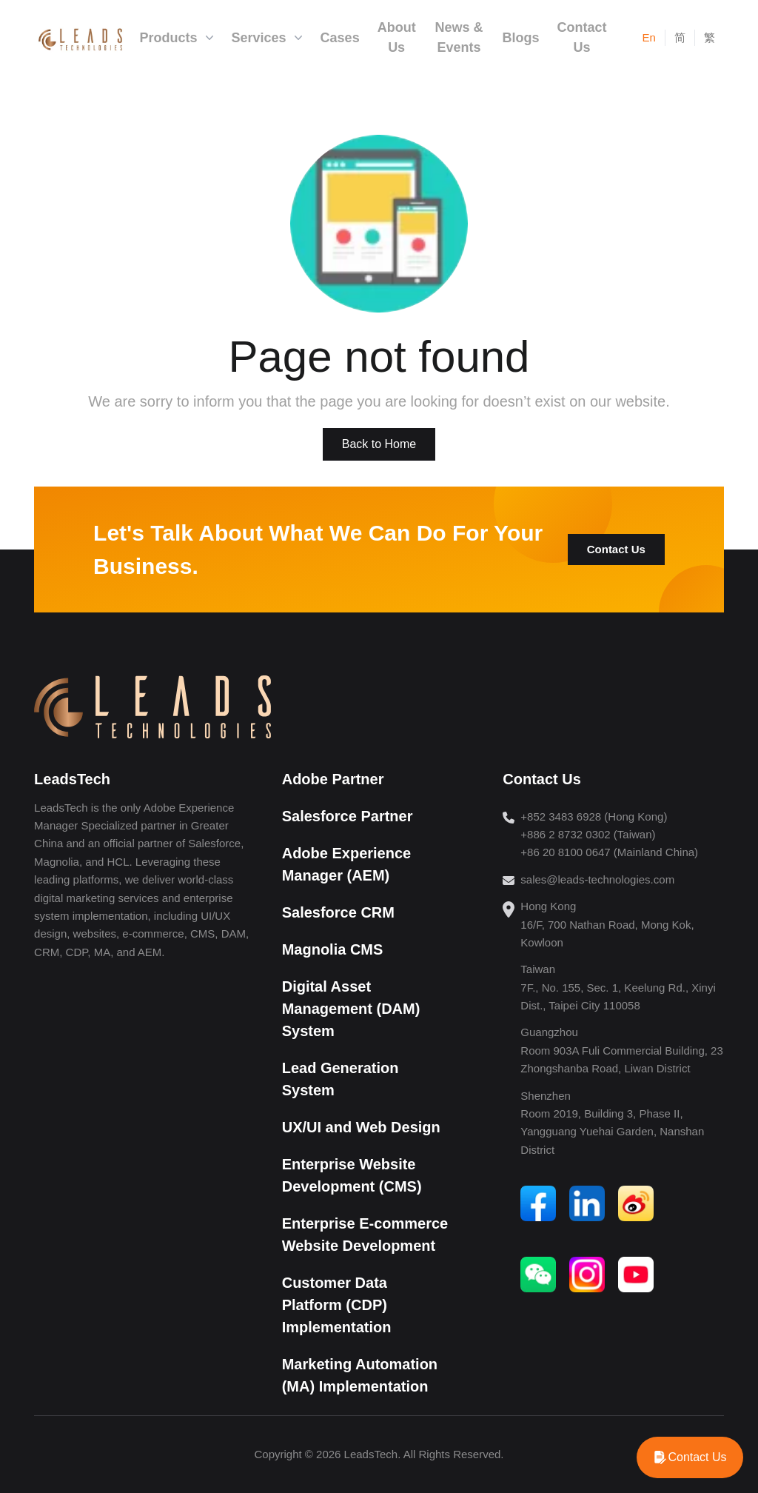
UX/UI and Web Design (361, 1127)
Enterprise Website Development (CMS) (352, 1175)
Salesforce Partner (347, 816)
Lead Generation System (340, 1079)
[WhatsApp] (690, 1457)
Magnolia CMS (332, 949)
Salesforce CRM (338, 912)
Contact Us (616, 549)
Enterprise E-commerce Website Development (365, 1234)
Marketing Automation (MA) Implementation (359, 1375)
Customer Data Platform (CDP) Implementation (337, 1305)
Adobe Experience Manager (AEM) (347, 864)
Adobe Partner (333, 779)
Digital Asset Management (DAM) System (351, 1008)
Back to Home (379, 444)
